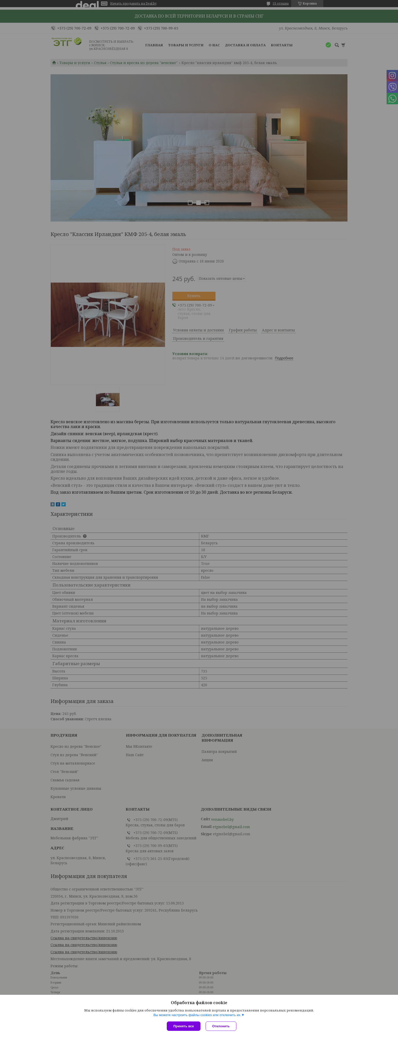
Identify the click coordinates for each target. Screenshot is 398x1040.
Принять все (183, 1026)
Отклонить (221, 1026)
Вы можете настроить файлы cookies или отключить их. (197, 1015)
